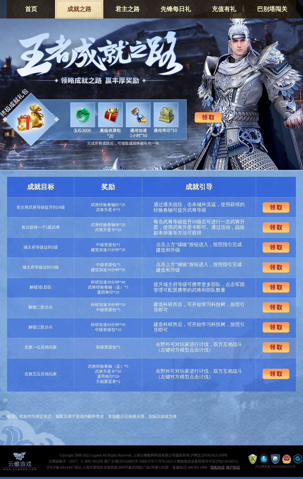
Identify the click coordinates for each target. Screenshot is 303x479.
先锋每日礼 (176, 9)
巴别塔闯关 (272, 9)
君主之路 (127, 9)
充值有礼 (224, 9)
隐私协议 (218, 467)
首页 (31, 9)
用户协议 (233, 467)
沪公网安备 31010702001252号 (275, 466)
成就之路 (79, 9)
